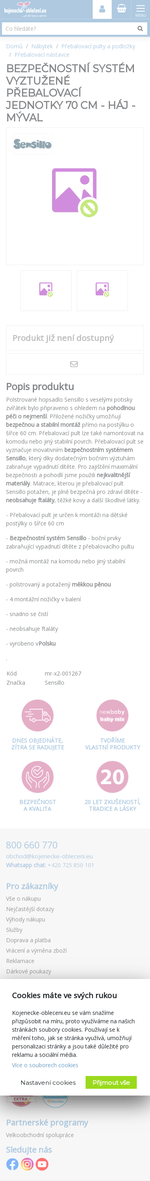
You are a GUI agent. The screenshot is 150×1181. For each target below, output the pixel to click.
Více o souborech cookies (45, 1065)
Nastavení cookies (48, 1082)
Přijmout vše (111, 1082)
